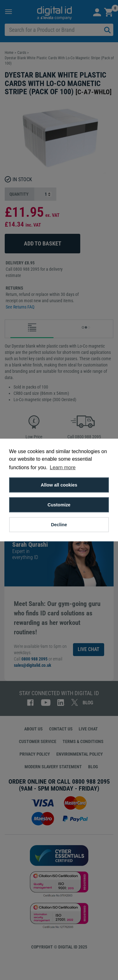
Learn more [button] (63, 467)
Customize (59, 504)
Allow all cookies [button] (59, 484)
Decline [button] (59, 524)
